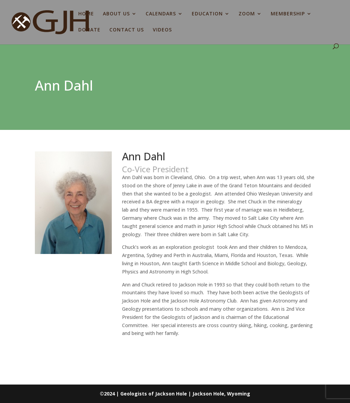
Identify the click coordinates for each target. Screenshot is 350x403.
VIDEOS (162, 30)
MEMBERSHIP (288, 14)
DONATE (89, 30)
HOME (86, 14)
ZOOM (247, 14)
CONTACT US (126, 30)
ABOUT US (116, 14)
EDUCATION (207, 14)
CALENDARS (161, 14)
